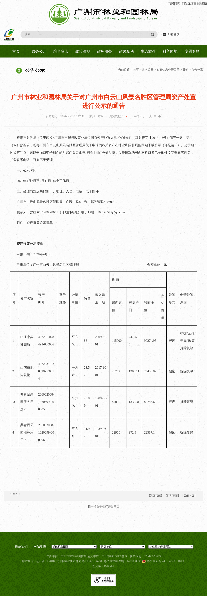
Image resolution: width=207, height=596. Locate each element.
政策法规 (82, 51)
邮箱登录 (173, 34)
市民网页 (174, 3)
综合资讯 (60, 51)
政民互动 (126, 51)
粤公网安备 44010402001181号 (166, 561)
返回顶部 (155, 495)
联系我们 (21, 546)
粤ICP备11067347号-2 (95, 561)
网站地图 (40, 546)
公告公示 (197, 69)
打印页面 (172, 495)
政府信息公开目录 (168, 69)
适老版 (202, 3)
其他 (185, 69)
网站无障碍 (189, 3)
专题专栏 (192, 51)
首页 (16, 51)
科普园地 (170, 51)
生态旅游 (148, 51)
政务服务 (104, 51)
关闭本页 (189, 495)
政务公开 (39, 51)
